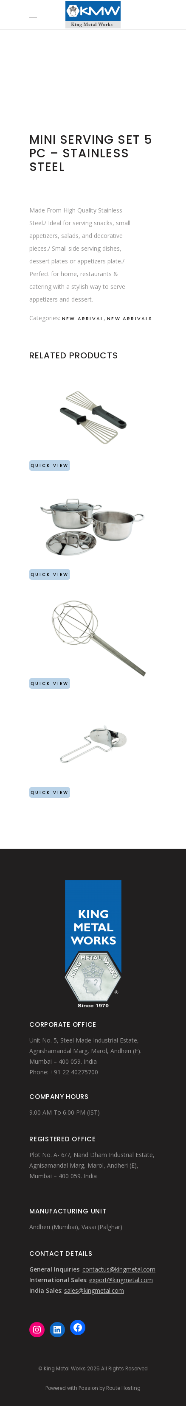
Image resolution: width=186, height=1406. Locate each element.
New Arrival (83, 318)
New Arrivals (129, 318)
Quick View (50, 465)
